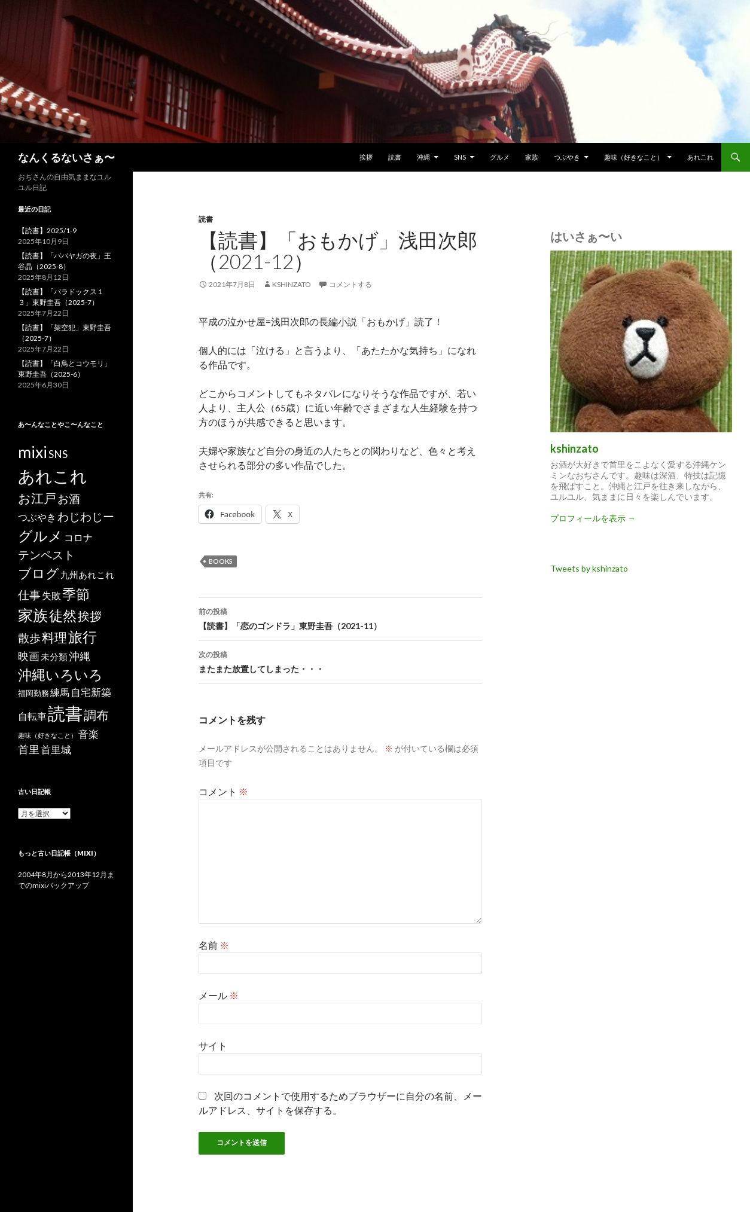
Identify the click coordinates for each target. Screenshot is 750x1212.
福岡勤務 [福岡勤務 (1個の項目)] (33, 693)
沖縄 (423, 157)
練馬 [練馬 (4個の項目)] (59, 692)
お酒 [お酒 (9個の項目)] (68, 498)
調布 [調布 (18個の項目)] (96, 715)
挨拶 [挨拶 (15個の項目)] (90, 616)
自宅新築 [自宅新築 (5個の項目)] (91, 692)
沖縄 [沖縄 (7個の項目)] (79, 656)
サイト (213, 1045)
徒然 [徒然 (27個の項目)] (63, 615)
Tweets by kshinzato (589, 568)
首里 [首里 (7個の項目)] (28, 749)
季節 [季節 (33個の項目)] (76, 593)
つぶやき (567, 157)
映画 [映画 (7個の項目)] (28, 656)
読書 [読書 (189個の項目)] (65, 713)
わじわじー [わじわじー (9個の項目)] (85, 516)
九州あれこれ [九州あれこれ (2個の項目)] (87, 575)
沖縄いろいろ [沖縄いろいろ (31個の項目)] (60, 674)
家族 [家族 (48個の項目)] (33, 615)
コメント (223, 791)
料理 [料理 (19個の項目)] (54, 637)
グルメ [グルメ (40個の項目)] (40, 535)
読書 (394, 157)
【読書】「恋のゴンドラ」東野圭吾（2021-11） (340, 618)
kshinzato (291, 284)
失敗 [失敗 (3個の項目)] (51, 595)
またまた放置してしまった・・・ (340, 661)
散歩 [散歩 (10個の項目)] (29, 638)
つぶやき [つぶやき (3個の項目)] (37, 517)
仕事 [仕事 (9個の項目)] (29, 595)
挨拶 (366, 157)
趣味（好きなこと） (633, 157)
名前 (214, 945)
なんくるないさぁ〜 (66, 157)
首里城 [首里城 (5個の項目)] (56, 749)
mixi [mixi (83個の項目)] (32, 452)
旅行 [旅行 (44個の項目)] (82, 636)
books (221, 561)
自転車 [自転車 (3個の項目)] (32, 716)
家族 (531, 157)
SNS (460, 157)
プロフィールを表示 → (593, 518)
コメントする (350, 284)
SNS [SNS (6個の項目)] (58, 454)
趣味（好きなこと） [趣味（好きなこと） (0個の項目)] (47, 735)
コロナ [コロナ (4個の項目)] (78, 537)
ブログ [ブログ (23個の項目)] (38, 573)
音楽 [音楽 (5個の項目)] (88, 734)
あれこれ (700, 157)
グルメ (500, 157)
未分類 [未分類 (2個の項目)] (54, 657)
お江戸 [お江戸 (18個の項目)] (37, 498)
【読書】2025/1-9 (47, 230)
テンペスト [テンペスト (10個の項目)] (46, 554)
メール (219, 995)
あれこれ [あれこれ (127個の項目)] (52, 476)
